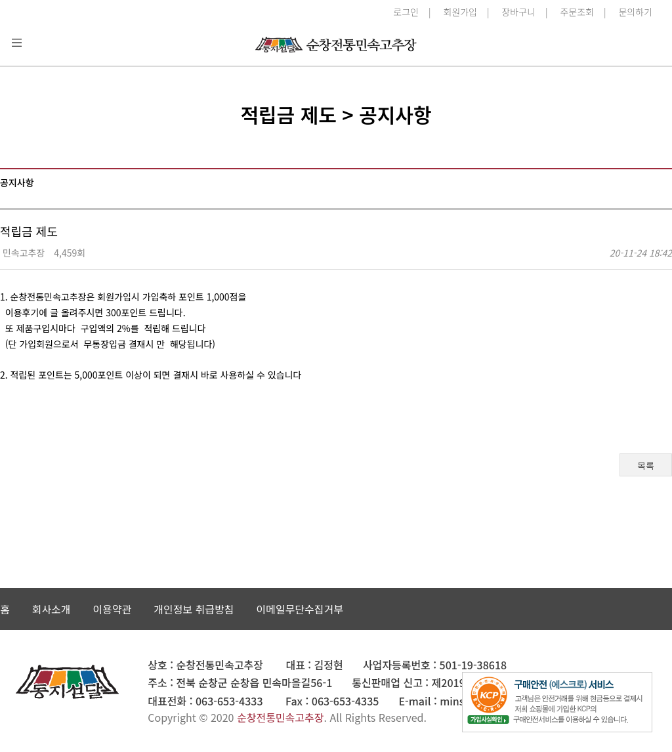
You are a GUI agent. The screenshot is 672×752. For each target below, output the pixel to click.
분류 (16, 42)
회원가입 (460, 11)
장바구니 (518, 11)
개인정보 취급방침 (194, 609)
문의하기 (635, 11)
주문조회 (577, 11)
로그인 (406, 11)
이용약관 (112, 609)
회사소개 (51, 609)
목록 (645, 465)
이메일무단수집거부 (299, 609)
